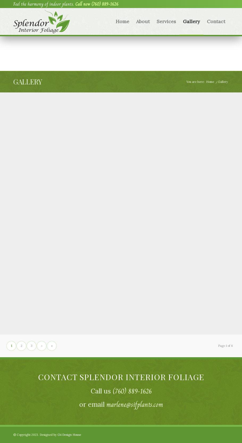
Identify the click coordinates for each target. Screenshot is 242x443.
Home (210, 82)
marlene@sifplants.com (134, 404)
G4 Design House (69, 435)
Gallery (27, 81)
